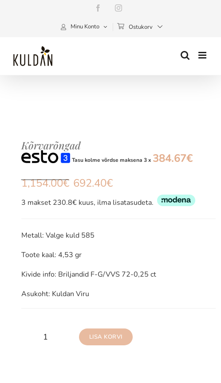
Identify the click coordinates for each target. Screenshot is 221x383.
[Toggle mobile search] (185, 55)
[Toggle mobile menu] (203, 55)
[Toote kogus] (46, 337)
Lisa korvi (105, 337)
